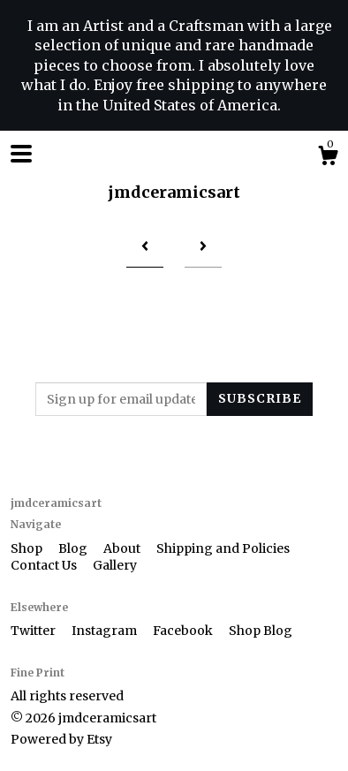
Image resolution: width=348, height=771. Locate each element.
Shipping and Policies (223, 548)
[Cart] (327, 158)
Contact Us (45, 565)
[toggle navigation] (21, 154)
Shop (28, 548)
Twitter (34, 631)
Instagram (106, 631)
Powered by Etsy (61, 739)
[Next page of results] (203, 248)
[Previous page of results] (144, 248)
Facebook (184, 631)
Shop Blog (260, 631)
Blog (74, 548)
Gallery (115, 565)
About (123, 548)
